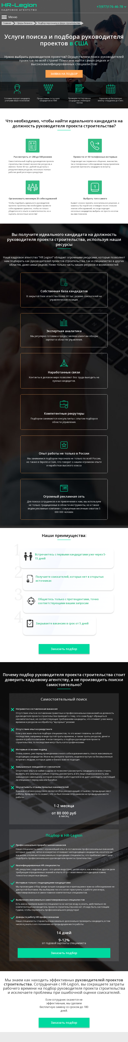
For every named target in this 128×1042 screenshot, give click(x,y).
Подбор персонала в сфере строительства (59, 23)
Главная (7, 23)
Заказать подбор (64, 649)
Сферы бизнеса (24, 23)
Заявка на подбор (64, 74)
